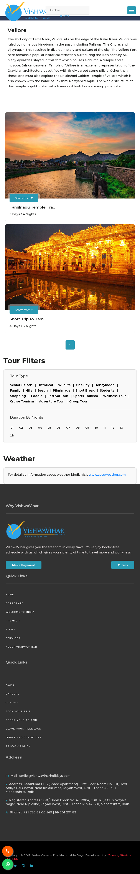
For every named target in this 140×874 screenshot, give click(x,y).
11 (105, 427)
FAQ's (10, 685)
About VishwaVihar (21, 646)
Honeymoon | (107, 385)
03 (30, 427)
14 (11, 435)
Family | (18, 390)
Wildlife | (67, 385)
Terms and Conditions (24, 737)
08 (78, 427)
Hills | (32, 390)
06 (59, 427)
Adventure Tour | (54, 401)
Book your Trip (18, 711)
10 (96, 427)
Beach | (45, 390)
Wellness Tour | (117, 396)
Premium (13, 620)
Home (10, 594)
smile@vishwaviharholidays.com (44, 776)
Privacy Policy (18, 746)
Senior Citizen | (24, 385)
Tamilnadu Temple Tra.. (32, 207)
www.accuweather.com (107, 475)
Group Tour (78, 401)
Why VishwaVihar (22, 506)
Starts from (24, 198)
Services (13, 638)
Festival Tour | (60, 396)
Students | (110, 390)
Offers (123, 565)
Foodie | (39, 396)
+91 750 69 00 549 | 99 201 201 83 (49, 812)
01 (11, 427)
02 (21, 427)
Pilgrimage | (64, 390)
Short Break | (88, 390)
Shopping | (20, 396)
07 (68, 427)
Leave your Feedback (23, 728)
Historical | (48, 385)
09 (87, 427)
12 (112, 427)
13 (121, 427)
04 (40, 427)
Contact (12, 702)
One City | (85, 385)
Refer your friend (21, 720)
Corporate (14, 603)
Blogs (10, 629)
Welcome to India (20, 612)
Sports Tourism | (88, 396)
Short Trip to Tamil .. (29, 319)
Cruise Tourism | (24, 401)
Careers (13, 693)
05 (49, 427)
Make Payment (23, 565)
